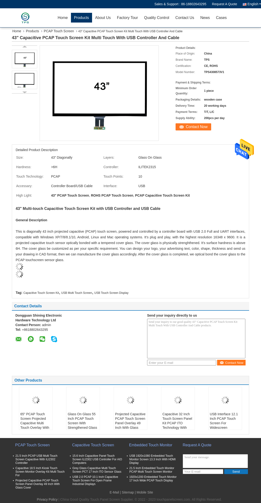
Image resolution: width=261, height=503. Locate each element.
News (205, 18)
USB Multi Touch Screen (76, 293)
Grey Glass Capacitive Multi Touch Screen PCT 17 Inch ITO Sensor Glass (96, 469)
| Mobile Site (144, 492)
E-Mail (114, 492)
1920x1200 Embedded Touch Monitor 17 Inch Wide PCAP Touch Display (153, 478)
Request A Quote (224, 4)
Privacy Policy (47, 499)
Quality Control (156, 18)
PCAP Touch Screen (59, 31)
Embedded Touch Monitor (150, 445)
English (254, 4)
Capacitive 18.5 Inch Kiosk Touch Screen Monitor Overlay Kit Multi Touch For (40, 471)
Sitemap (128, 492)
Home (63, 18)
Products (81, 18)
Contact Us (184, 18)
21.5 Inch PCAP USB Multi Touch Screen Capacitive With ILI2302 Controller (36, 459)
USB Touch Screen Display (111, 293)
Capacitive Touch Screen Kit (41, 293)
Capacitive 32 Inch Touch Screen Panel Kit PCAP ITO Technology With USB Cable (177, 423)
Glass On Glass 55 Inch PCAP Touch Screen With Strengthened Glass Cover (82, 423)
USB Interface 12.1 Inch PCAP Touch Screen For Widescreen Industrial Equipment (225, 423)
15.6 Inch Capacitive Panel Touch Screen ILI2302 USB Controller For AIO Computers (97, 459)
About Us (103, 18)
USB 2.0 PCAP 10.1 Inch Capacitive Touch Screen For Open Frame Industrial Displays (95, 480)
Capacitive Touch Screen (93, 445)
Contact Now (197, 127)
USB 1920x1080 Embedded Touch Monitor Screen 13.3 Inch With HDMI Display (152, 459)
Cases (221, 18)
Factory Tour (127, 18)
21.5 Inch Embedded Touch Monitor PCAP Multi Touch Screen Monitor (151, 469)
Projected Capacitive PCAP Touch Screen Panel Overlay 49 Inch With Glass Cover (130, 423)
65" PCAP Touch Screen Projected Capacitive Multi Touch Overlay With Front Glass (34, 423)
